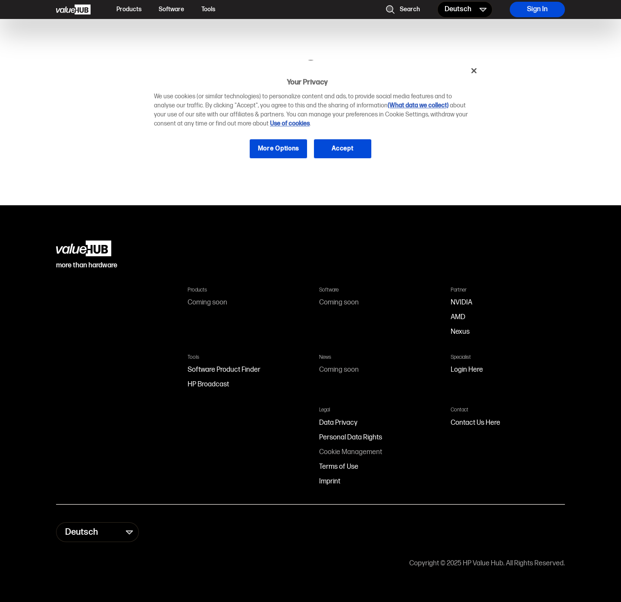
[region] (313, 116)
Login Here (467, 370)
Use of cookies (290, 123)
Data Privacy (338, 423)
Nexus (460, 332)
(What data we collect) (418, 105)
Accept (342, 148)
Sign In (537, 9)
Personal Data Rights (350, 437)
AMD (458, 317)
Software (171, 9)
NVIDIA (461, 302)
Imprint (329, 481)
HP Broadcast (208, 384)
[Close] (473, 70)
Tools (208, 9)
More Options (278, 148)
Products (128, 9)
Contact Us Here (475, 423)
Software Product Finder (224, 370)
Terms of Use (338, 467)
